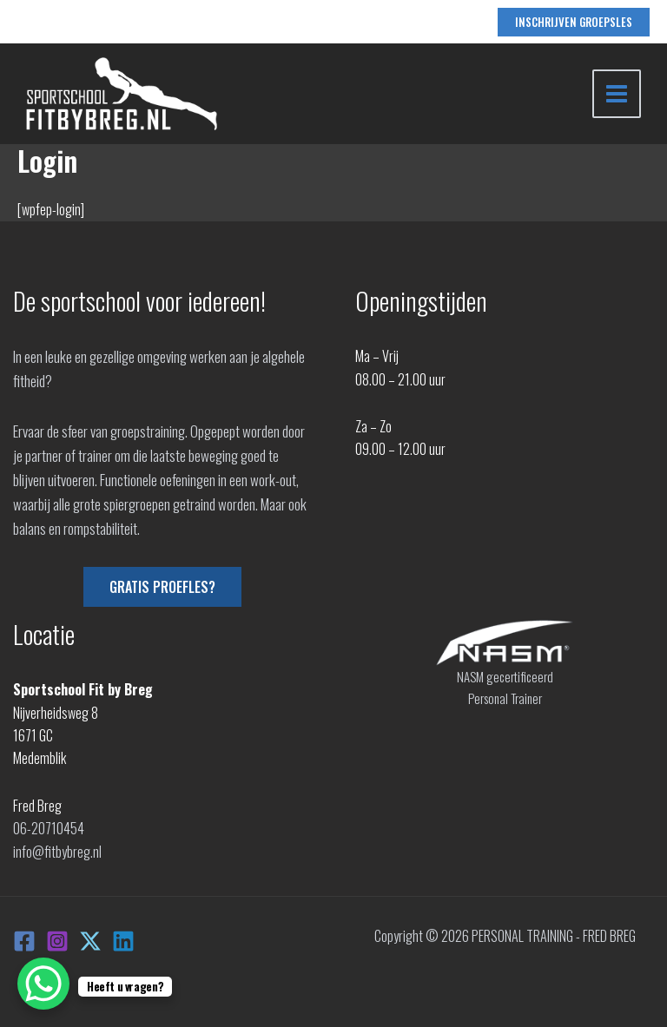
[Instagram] (57, 941)
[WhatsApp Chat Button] (43, 984)
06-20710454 (48, 828)
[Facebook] (24, 941)
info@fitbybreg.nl (57, 851)
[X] (90, 941)
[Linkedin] (123, 941)
